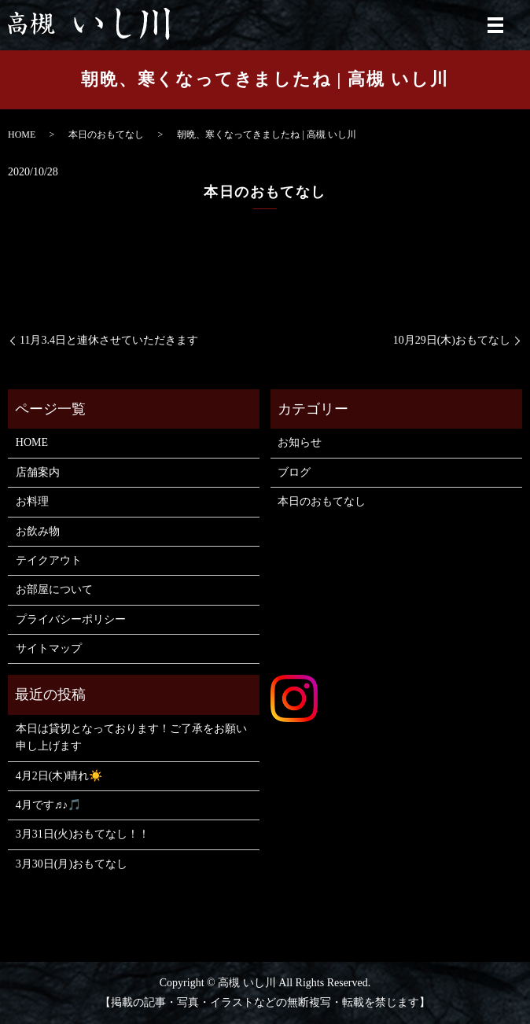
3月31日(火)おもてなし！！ (82, 834)
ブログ (294, 472)
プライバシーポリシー (71, 619)
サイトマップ (49, 648)
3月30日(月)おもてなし (71, 864)
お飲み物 (38, 531)
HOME (21, 134)
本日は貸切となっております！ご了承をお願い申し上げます (131, 737)
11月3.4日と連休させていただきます (109, 340)
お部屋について (54, 589)
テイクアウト (49, 560)
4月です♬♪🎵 (49, 805)
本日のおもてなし (106, 134)
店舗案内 (38, 472)
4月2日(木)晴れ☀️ (59, 776)
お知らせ (300, 442)
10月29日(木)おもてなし (451, 340)
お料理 (32, 501)
